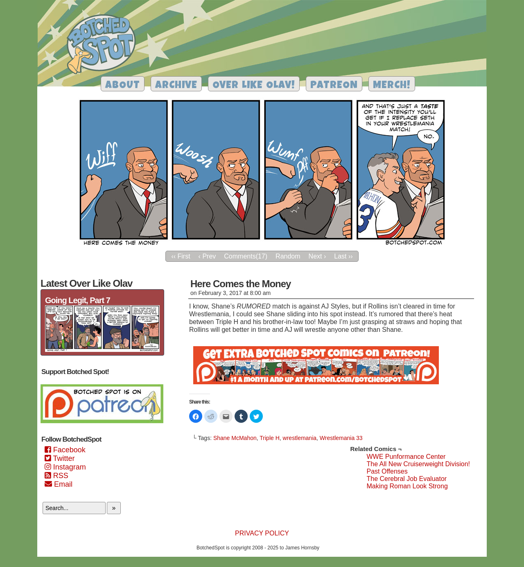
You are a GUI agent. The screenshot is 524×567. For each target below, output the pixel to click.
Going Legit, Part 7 (77, 300)
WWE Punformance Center (405, 456)
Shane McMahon (235, 438)
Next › (317, 256)
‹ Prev (207, 256)
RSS (56, 476)
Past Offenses (386, 471)
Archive (176, 86)
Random (288, 256)
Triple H (270, 438)
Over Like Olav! (253, 86)
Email (58, 484)
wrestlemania (299, 438)
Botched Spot (104, 45)
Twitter (60, 458)
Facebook (65, 450)
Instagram (65, 467)
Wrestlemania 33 (341, 438)
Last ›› (343, 256)
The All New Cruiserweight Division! (418, 463)
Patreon (334, 86)
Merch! (392, 86)
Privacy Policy (262, 533)
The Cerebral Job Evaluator (406, 478)
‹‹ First (180, 256)
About (122, 86)
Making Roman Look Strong (406, 486)
